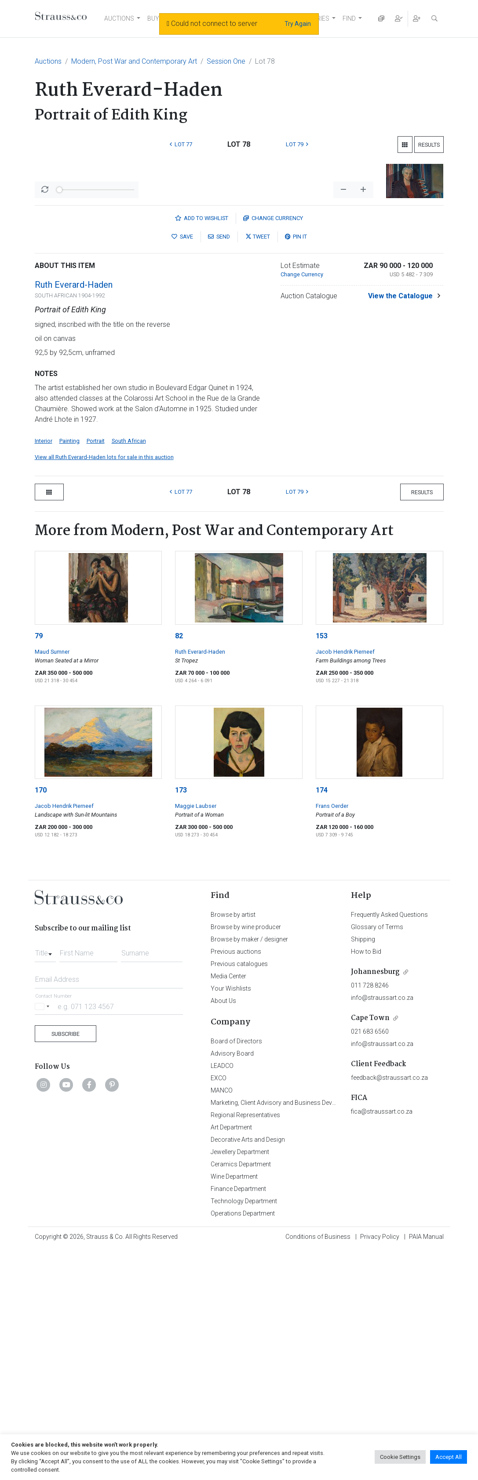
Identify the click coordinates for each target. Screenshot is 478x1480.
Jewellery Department (240, 1382)
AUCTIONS (119, 18)
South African (129, 671)
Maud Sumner (52, 882)
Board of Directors (236, 1271)
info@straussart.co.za (382, 1227)
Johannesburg (375, 1202)
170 (41, 1020)
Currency (273, 448)
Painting (69, 671)
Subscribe (65, 1264)
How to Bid (366, 1181)
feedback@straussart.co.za (389, 1307)
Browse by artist (233, 1144)
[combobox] (45, 1180)
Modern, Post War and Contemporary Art (134, 61)
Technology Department (244, 1431)
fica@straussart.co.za (381, 1341)
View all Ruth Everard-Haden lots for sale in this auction (104, 687)
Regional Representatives (245, 1345)
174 (322, 1020)
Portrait (96, 671)
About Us (223, 1230)
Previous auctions (236, 1181)
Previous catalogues (239, 1194)
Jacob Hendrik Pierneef (345, 882)
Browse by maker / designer (249, 1169)
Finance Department (238, 1418)
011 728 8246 (370, 1215)
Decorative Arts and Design (248, 1369)
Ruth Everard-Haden (74, 515)
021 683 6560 (370, 1261)
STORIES (316, 18)
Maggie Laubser (195, 1036)
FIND (349, 18)
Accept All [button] (448, 1457)
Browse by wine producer (246, 1157)
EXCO (218, 1308)
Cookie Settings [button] (400, 1457)
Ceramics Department (241, 1394)
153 (322, 866)
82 (179, 866)
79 (39, 866)
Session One (226, 61)
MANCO (222, 1320)
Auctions (48, 61)
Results (429, 144)
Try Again (298, 23)
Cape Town (370, 1248)
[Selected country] (43, 1236)
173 (181, 1020)
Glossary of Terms (377, 1157)
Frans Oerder (332, 1036)
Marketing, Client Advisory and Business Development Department (301, 1332)
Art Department (231, 1357)
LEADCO (222, 1295)
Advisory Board (232, 1283)
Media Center (228, 1206)
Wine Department (234, 1406)
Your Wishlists (231, 1218)
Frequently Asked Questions (389, 1144)
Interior (43, 671)
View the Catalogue (400, 526)
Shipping (363, 1169)
